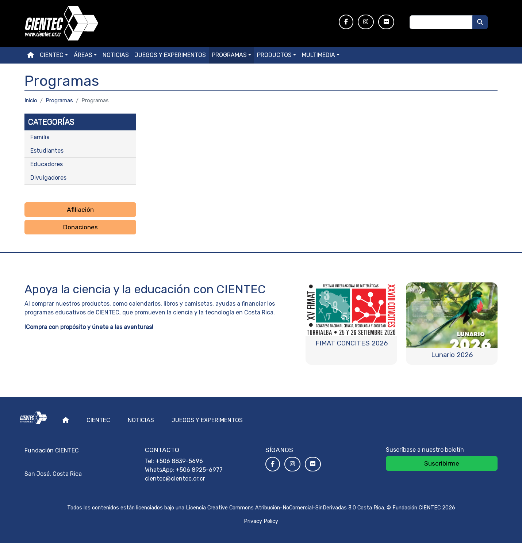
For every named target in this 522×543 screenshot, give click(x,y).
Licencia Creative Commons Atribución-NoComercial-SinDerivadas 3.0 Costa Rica (285, 508)
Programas (229, 54)
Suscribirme (441, 463)
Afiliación (80, 209)
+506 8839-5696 (179, 461)
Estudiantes (47, 150)
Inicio (30, 100)
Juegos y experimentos (170, 54)
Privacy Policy (261, 521)
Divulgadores (48, 177)
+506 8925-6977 (199, 469)
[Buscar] (480, 22)
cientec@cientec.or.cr (175, 478)
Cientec (98, 420)
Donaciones (80, 227)
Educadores (46, 164)
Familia (40, 137)
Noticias (116, 54)
